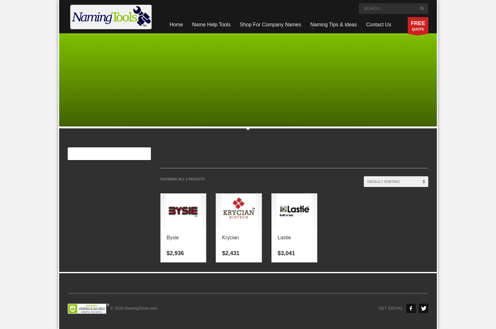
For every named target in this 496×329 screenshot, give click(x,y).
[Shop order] (396, 181)
